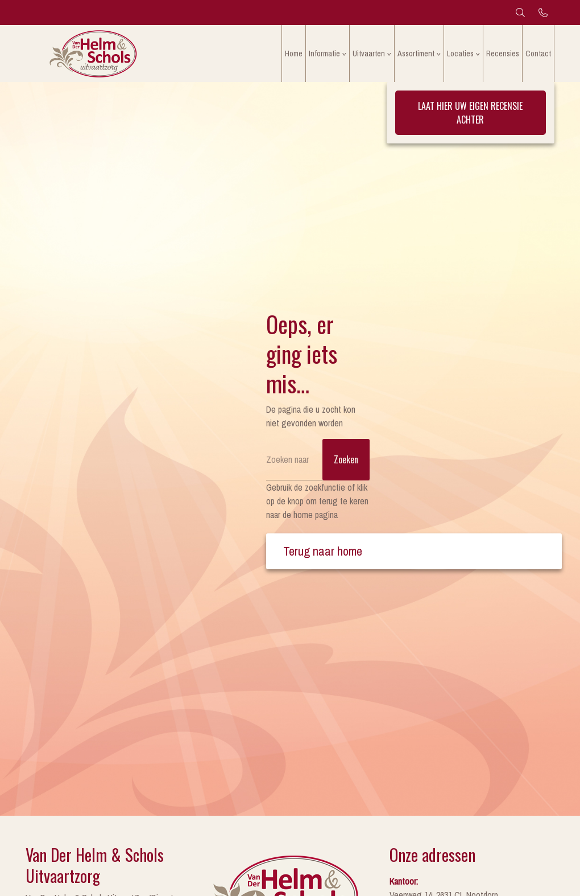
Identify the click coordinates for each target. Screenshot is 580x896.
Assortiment (415, 53)
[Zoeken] (318, 459)
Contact (538, 53)
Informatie (324, 53)
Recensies (502, 53)
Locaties (460, 53)
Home (294, 53)
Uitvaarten (369, 53)
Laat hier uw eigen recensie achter (470, 112)
